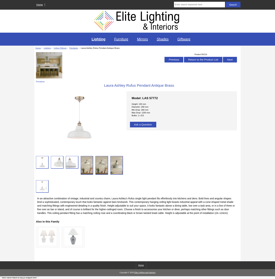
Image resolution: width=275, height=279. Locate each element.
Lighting (47, 48)
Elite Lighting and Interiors (145, 273)
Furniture (121, 39)
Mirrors (142, 39)
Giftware (183, 39)
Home (39, 4)
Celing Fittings (60, 48)
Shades (163, 39)
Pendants (73, 48)
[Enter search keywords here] (199, 4)
